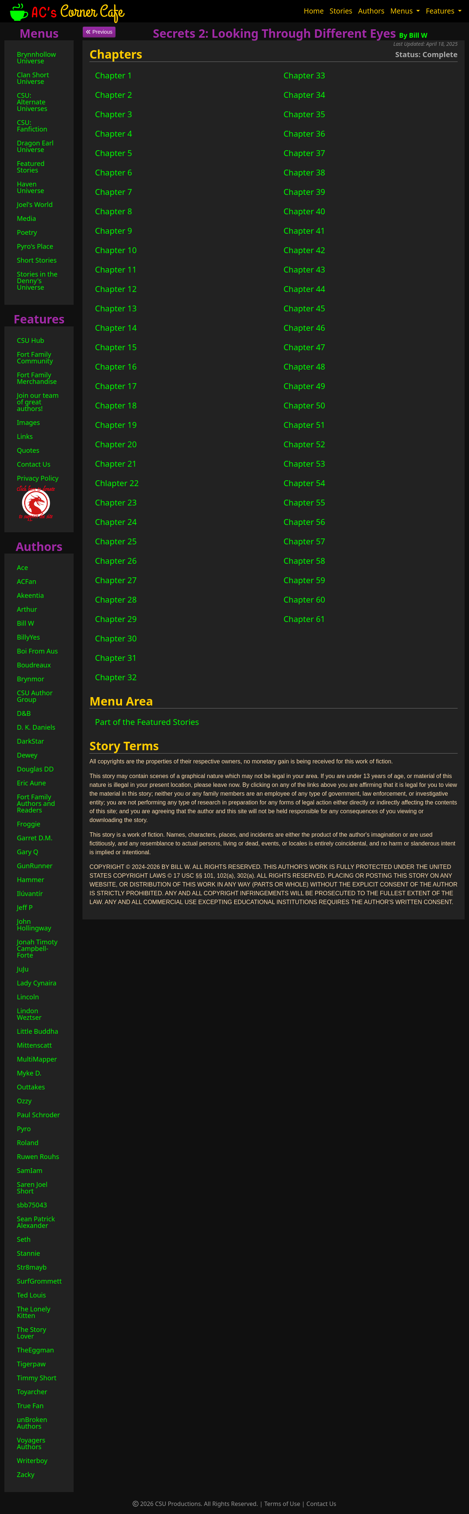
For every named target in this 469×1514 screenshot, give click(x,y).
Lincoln (28, 996)
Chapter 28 (116, 599)
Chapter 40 (304, 211)
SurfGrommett (39, 1281)
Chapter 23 (116, 502)
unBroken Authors (32, 1422)
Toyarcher (32, 1391)
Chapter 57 (304, 541)
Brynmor (30, 678)
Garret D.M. (34, 837)
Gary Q (27, 851)
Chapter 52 (304, 443)
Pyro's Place (35, 246)
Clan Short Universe (33, 78)
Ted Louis (31, 1295)
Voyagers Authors (31, 1443)
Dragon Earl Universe (35, 146)
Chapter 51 (304, 424)
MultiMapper (37, 1059)
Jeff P (25, 907)
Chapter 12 (116, 288)
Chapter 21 (116, 463)
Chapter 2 (113, 94)
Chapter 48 (304, 366)
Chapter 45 (304, 308)
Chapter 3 (113, 113)
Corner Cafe (65, 11)
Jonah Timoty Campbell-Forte (37, 948)
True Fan (30, 1405)
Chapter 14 (116, 327)
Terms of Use (282, 1504)
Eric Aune (31, 782)
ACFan (26, 581)
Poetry (27, 232)
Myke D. (29, 1073)
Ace (22, 567)
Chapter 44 (304, 288)
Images (28, 422)
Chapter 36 (304, 133)
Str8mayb (32, 1267)
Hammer (30, 879)
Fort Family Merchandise (37, 378)
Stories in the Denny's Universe (37, 281)
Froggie (28, 823)
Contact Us (34, 464)
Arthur (27, 609)
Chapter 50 (304, 405)
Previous (99, 32)
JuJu (23, 969)
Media (26, 218)
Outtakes (31, 1086)
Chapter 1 (113, 75)
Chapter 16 (116, 366)
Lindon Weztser (29, 1014)
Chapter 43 (304, 269)
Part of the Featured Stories (147, 721)
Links (25, 436)
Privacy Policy (38, 478)
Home (314, 11)
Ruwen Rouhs (38, 1156)
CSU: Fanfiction (32, 125)
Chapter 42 (304, 249)
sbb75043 (32, 1204)
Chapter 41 (304, 230)
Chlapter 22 (117, 482)
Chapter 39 (304, 191)
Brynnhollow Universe (36, 57)
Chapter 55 (304, 502)
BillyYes (28, 637)
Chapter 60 (304, 599)
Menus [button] (402, 11)
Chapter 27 (116, 579)
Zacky (25, 1474)
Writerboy (32, 1460)
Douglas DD (35, 769)
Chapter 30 (116, 638)
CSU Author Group (35, 696)
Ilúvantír (30, 893)
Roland (27, 1142)
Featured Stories (31, 166)
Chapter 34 (304, 94)
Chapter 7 (113, 191)
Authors (371, 11)
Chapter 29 (116, 618)
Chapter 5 (113, 152)
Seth (24, 1239)
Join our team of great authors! (38, 402)
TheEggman (35, 1349)
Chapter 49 (304, 385)
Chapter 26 (116, 560)
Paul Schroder (38, 1114)
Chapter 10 (116, 249)
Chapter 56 (304, 521)
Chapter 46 (304, 327)
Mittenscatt (34, 1045)
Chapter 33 (304, 75)
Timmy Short (36, 1377)
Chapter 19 (116, 424)
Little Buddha (37, 1031)
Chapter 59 (304, 579)
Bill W (25, 623)
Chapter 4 (113, 133)
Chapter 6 (113, 172)
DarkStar (30, 741)
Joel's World (35, 204)
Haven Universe (30, 187)
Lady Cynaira (36, 982)
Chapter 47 (304, 346)
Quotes (28, 450)
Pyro (24, 1128)
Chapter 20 (116, 443)
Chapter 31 (116, 657)
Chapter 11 (116, 269)
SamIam (30, 1170)
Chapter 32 (116, 676)
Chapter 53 (304, 463)
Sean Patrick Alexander (36, 1222)
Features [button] (441, 11)
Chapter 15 (116, 346)
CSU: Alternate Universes (32, 102)
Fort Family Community (35, 357)
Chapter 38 (304, 172)
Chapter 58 (304, 560)
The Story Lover (31, 1332)
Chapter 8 (113, 211)
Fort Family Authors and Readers (36, 803)
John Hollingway (34, 924)
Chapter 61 (304, 618)
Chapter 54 (304, 482)
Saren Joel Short (32, 1187)
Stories (341, 11)
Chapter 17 (116, 385)
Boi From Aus (37, 651)
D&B (24, 713)
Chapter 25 (116, 541)
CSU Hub (30, 340)
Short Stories (37, 260)
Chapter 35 (304, 113)
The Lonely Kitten (33, 1312)
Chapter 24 (116, 521)
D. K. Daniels (36, 727)
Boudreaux (34, 664)
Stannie (28, 1253)
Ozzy (24, 1100)
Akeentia (30, 595)
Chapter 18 (116, 405)
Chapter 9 (113, 230)
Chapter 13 (116, 308)
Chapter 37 (304, 152)
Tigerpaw (31, 1363)
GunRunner (35, 865)
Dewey (27, 755)
